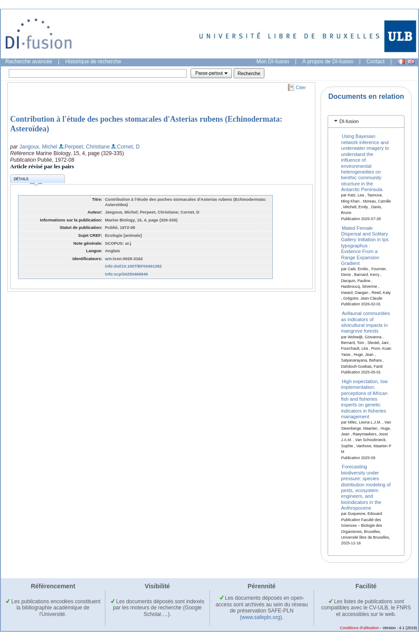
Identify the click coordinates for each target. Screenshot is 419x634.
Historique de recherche (93, 61)
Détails (28, 180)
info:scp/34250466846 (126, 274)
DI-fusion (349, 121)
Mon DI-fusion (272, 61)
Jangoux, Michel (38, 147)
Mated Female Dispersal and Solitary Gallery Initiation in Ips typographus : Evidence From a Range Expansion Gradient (365, 245)
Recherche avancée (28, 61)
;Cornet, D (128, 147)
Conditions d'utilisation (359, 628)
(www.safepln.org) (261, 617)
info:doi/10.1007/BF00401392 (133, 266)
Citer (301, 87)
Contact (375, 61)
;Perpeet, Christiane (86, 147)
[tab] (366, 121)
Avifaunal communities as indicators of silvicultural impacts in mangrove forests (365, 322)
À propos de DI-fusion (327, 61)
